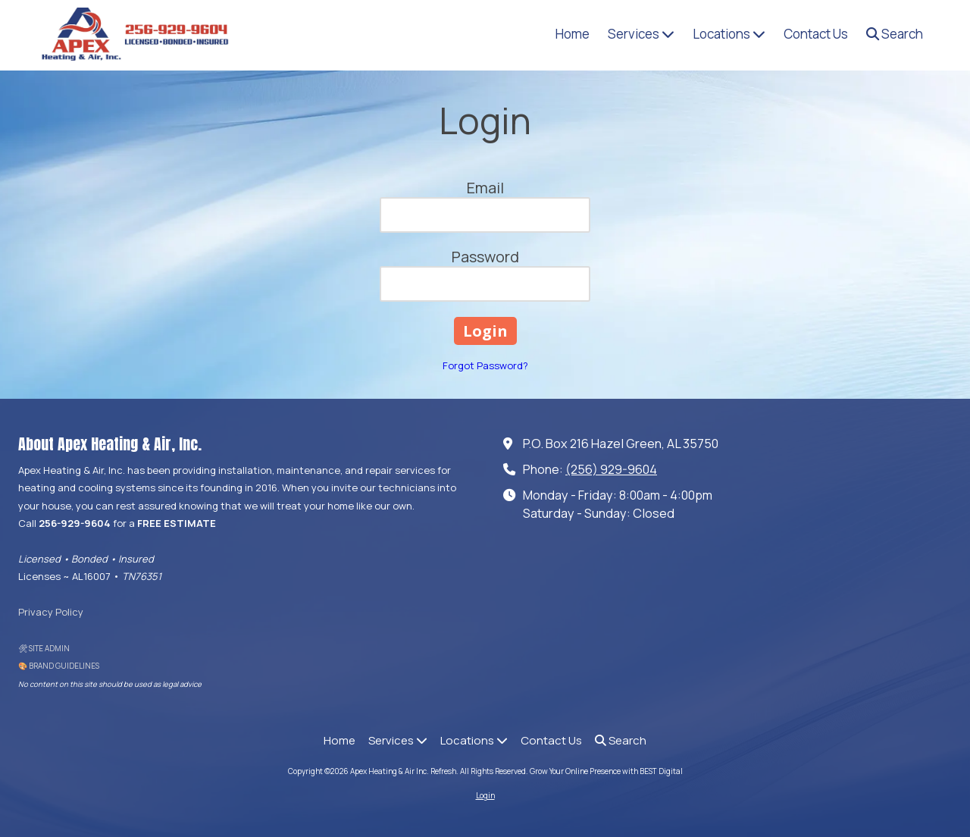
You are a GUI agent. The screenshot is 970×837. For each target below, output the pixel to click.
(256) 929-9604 (611, 469)
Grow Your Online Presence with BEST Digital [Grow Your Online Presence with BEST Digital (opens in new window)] (606, 771)
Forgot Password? (485, 365)
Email (485, 187)
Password (485, 256)
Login (485, 795)
